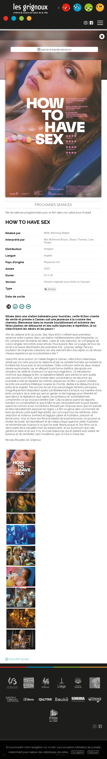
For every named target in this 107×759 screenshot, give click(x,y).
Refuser (93, 752)
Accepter (77, 752)
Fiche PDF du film (17, 659)
